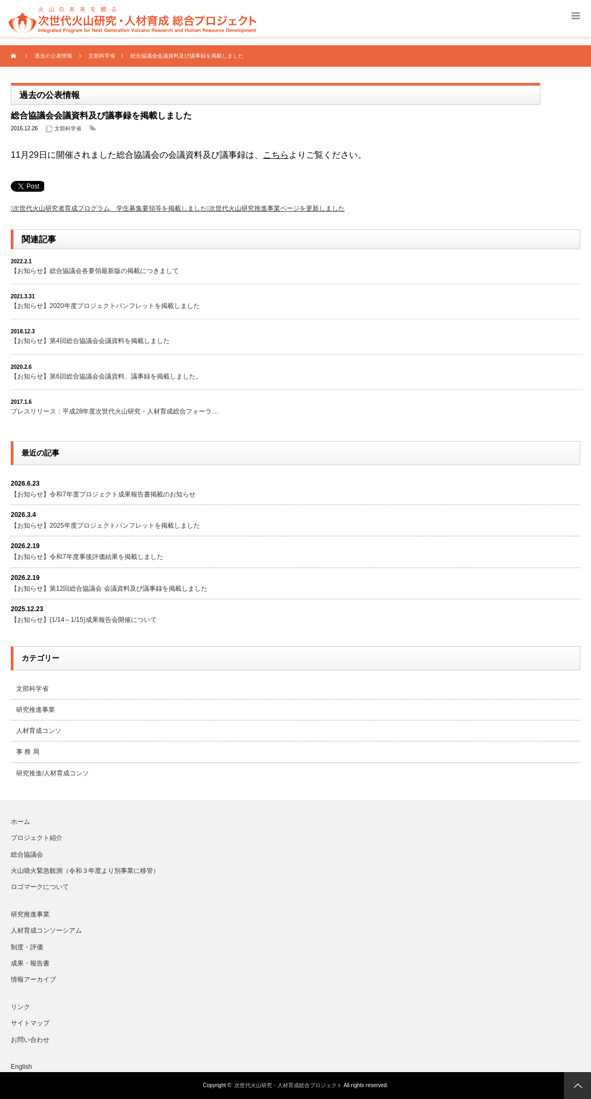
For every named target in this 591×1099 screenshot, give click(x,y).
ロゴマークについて (40, 887)
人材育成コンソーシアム (46, 930)
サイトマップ (30, 1023)
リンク (20, 1007)
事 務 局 (27, 751)
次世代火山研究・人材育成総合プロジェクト (288, 1085)
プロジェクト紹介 (36, 838)
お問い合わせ (30, 1040)
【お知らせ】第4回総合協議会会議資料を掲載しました (90, 341)
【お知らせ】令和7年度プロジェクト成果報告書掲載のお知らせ (103, 494)
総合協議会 (27, 854)
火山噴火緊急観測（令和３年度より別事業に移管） (85, 870)
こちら (276, 154)
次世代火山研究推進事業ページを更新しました (277, 208)
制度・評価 (27, 947)
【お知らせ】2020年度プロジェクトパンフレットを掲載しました (105, 306)
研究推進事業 (35, 709)
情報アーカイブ (33, 979)
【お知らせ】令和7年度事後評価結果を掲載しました (87, 557)
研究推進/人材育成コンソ (52, 773)
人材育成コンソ (38, 730)
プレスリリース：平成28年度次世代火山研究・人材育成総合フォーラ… (114, 411)
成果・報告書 (30, 963)
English (21, 1066)
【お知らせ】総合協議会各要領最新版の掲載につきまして (95, 271)
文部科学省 (67, 128)
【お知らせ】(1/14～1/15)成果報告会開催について (84, 620)
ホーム (20, 821)
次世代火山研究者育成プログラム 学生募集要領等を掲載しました (110, 208)
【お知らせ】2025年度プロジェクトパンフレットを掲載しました (105, 525)
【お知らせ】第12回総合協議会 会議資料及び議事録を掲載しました (109, 588)
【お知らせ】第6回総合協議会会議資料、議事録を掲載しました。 (106, 376)
